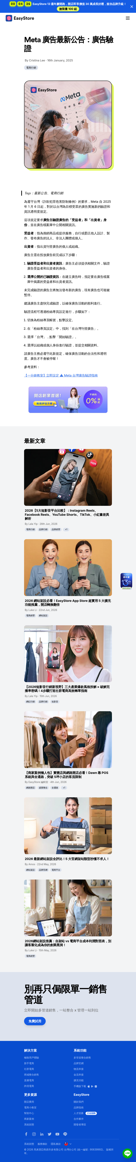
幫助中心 (29, 1113)
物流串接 (79, 1068)
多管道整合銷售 (82, 1057)
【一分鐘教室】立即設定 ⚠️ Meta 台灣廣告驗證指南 (61, 375)
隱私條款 (56, 1143)
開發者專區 (80, 1124)
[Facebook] (26, 1134)
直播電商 (29, 1080)
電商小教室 (30, 1107)
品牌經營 (56, 529)
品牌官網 (43, 870)
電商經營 (30, 615)
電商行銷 (31, 67)
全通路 (55, 787)
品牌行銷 (43, 529)
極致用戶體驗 (31, 1057)
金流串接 (79, 1074)
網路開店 (30, 787)
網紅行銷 (30, 701)
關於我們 (79, 1101)
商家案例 (29, 1118)
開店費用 (29, 1101)
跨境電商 (29, 1085)
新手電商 (29, 1063)
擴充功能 (79, 1080)
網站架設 (43, 615)
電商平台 (56, 870)
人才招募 (85, 1113)
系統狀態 (29, 1124)
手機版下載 (85, 1086)
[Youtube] (57, 1134)
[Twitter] (49, 1134)
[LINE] (65, 1134)
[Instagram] (34, 1134)
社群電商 (29, 1068)
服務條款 (42, 1143)
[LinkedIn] (42, 1134)
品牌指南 (79, 1107)
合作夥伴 (79, 1118)
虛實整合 (43, 787)
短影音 (55, 701)
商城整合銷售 (31, 1074)
